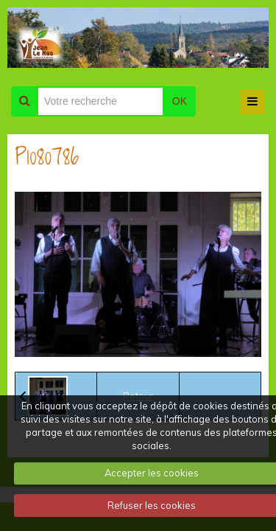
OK (179, 101)
